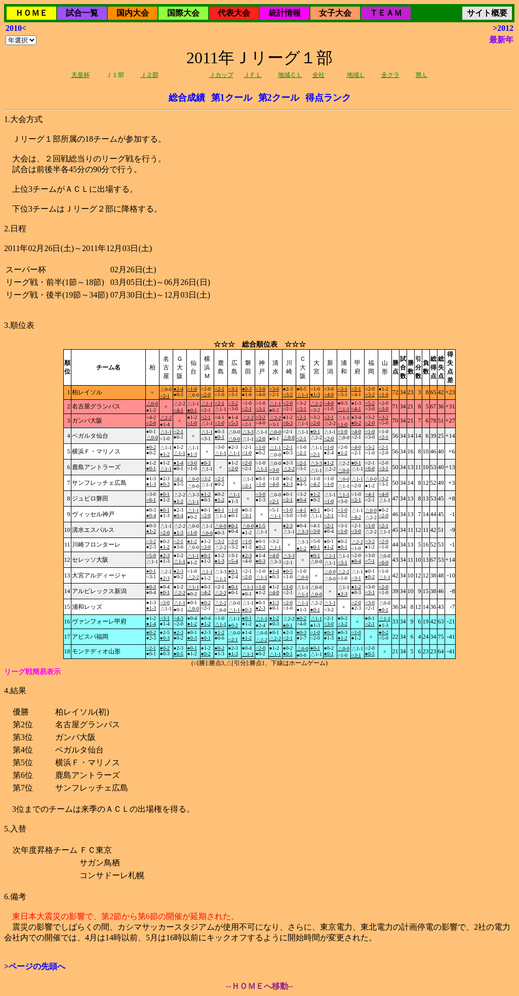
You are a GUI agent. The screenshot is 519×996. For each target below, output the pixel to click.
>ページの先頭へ (34, 966)
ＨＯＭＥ (31, 13)
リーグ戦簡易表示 (32, 672)
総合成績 (187, 98)
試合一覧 (82, 13)
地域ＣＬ (290, 74)
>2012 (503, 28)
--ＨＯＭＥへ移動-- (259, 986)
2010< (16, 28)
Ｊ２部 (149, 74)
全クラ (390, 74)
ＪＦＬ (253, 74)
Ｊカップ (221, 74)
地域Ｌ (356, 74)
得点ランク (328, 98)
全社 (318, 74)
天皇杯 (80, 74)
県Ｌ (422, 74)
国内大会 (132, 13)
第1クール (231, 98)
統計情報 (284, 13)
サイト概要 (487, 13)
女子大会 (335, 13)
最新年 (501, 39)
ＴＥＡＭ (386, 13)
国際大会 (183, 13)
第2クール (278, 98)
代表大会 (234, 13)
